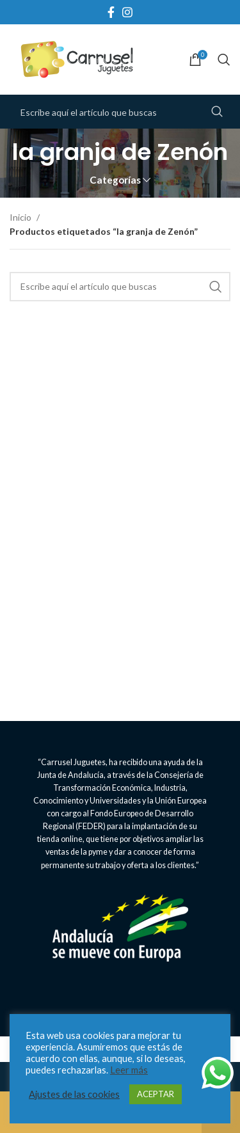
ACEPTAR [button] (155, 1094)
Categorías (115, 180)
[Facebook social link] (111, 12)
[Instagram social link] (127, 12)
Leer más (129, 1070)
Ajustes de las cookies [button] (74, 1094)
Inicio (21, 217)
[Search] (224, 59)
